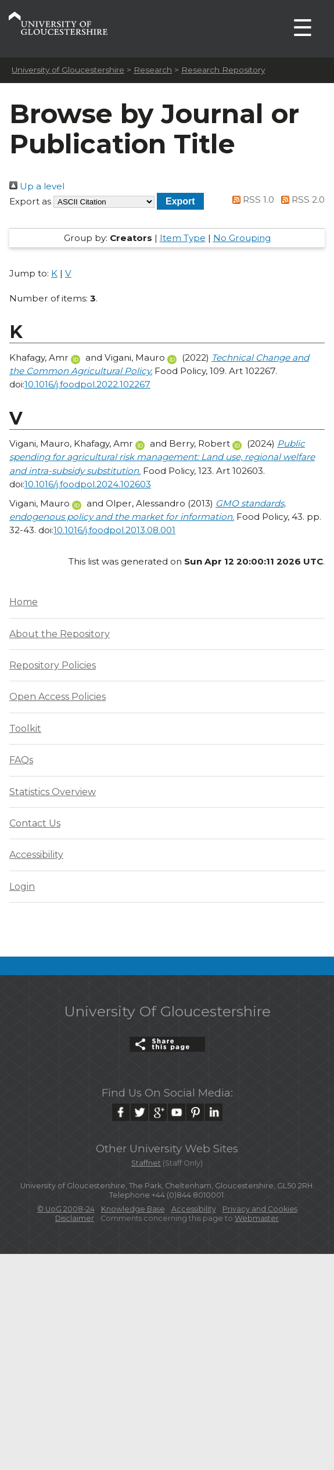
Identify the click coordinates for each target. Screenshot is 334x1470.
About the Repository (59, 633)
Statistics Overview (52, 791)
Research (153, 69)
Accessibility (36, 854)
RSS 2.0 (300, 199)
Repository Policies (52, 665)
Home (23, 602)
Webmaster (257, 1218)
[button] (180, 201)
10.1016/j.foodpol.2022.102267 (87, 384)
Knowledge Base (133, 1209)
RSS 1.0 (251, 199)
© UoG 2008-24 (66, 1209)
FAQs (21, 759)
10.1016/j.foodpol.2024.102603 (87, 484)
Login (22, 886)
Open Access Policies (57, 696)
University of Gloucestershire (68, 69)
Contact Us (34, 823)
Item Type (183, 237)
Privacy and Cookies (259, 1209)
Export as (30, 201)
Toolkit (25, 728)
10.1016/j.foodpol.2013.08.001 (114, 529)
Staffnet (146, 1163)
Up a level (36, 186)
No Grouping (242, 237)
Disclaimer (74, 1218)
